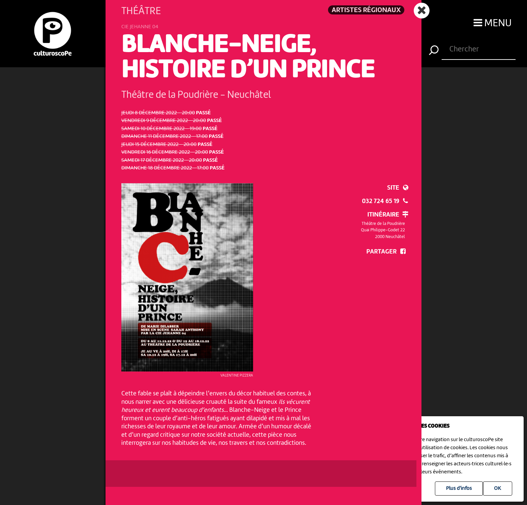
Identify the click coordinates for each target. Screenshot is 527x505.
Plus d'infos (459, 488)
